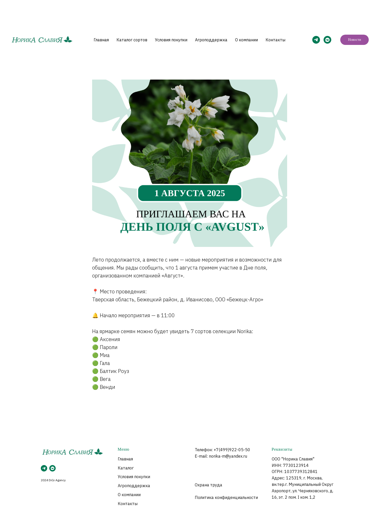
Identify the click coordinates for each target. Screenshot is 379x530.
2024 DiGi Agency (53, 480)
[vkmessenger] (52, 468)
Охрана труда (208, 484)
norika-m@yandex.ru (228, 456)
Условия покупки (171, 39)
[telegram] (44, 468)
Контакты (275, 39)
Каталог (126, 467)
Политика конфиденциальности (226, 497)
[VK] (327, 40)
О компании (246, 39)
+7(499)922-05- (229, 449)
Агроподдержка (211, 39)
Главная (101, 39)
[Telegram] (316, 40)
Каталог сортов (131, 39)
